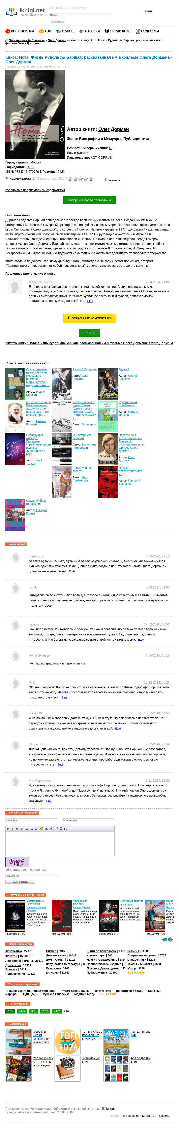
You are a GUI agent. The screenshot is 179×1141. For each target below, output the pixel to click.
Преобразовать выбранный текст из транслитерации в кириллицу (61, 828)
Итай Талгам (34, 462)
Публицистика (136, 139)
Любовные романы (19, 960)
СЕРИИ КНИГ (120, 31)
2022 (57, 1011)
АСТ (94, 157)
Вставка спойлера (65, 828)
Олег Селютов (80, 377)
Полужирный (8, 828)
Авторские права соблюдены (89, 200)
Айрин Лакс (126, 904)
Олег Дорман (113, 129)
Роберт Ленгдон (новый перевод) (31, 990)
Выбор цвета (46, 828)
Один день (30, 994)
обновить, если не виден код (26, 869)
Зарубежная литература (63, 964)
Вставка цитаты (56, 828)
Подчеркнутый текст (17, 828)
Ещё (90, 301)
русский (82, 153)
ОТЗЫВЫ (92, 31)
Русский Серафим (85, 369)
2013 (30, 167)
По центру (31, 828)
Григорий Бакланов (129, 482)
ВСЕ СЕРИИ (107, 994)
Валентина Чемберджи (84, 446)
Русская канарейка (56, 994)
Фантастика (13, 951)
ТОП (48, 31)
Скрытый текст (52, 828)
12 (110, 148)
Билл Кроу (89, 424)
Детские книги (56, 955)
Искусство (53, 968)
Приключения (15, 973)
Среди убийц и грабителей (36, 502)
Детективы (13, 965)
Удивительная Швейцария (128, 404)
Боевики (11, 969)
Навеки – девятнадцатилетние (131, 471)
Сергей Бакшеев (128, 377)
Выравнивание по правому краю (36, 828)
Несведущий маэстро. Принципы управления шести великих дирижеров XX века (38, 444)
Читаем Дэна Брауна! (74, 990)
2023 (45, 1011)
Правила (163, 1115)
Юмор (131, 968)
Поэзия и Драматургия (103, 968)
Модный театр (84, 994)
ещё (66, 1010)
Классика (52, 972)
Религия (133, 951)
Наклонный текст (12, 828)
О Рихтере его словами (82, 436)
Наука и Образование (102, 959)
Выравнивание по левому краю (27, 828)
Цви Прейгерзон (80, 479)
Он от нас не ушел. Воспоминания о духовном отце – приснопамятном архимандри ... (38, 408)
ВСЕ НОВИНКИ (22, 31)
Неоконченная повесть (82, 469)
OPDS (114, 1115)
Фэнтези (11, 956)
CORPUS (105, 157)
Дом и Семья (55, 959)
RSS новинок (130, 1115)
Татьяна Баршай (36, 423)
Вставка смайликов (42, 828)
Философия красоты (80, 902)
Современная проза (141, 955)
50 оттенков (102, 990)
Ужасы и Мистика (139, 964)
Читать (89, 332)
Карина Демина (81, 907)
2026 (10, 1011)
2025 (22, 1011)
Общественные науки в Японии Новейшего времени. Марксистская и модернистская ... (37, 377)
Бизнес (51, 951)
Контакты (148, 1115)
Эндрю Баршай (35, 393)
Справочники (136, 959)
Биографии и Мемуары (100, 139)
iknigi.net (108, 1108)
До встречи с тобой (129, 990)
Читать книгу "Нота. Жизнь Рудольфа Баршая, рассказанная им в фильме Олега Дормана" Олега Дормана (89, 343)
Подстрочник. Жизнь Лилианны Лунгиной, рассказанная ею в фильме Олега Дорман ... (131, 442)
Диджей (124, 369)
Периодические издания (104, 964)
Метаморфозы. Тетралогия (35, 902)
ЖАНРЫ (68, 31)
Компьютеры (96, 955)
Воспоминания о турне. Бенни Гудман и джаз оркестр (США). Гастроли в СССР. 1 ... (84, 410)
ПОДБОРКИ (150, 31)
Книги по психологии (102, 951)
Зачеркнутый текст (21, 828)
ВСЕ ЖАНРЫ (136, 972)
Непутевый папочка (131, 901)
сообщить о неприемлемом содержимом (35, 190)
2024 (34, 1011)
